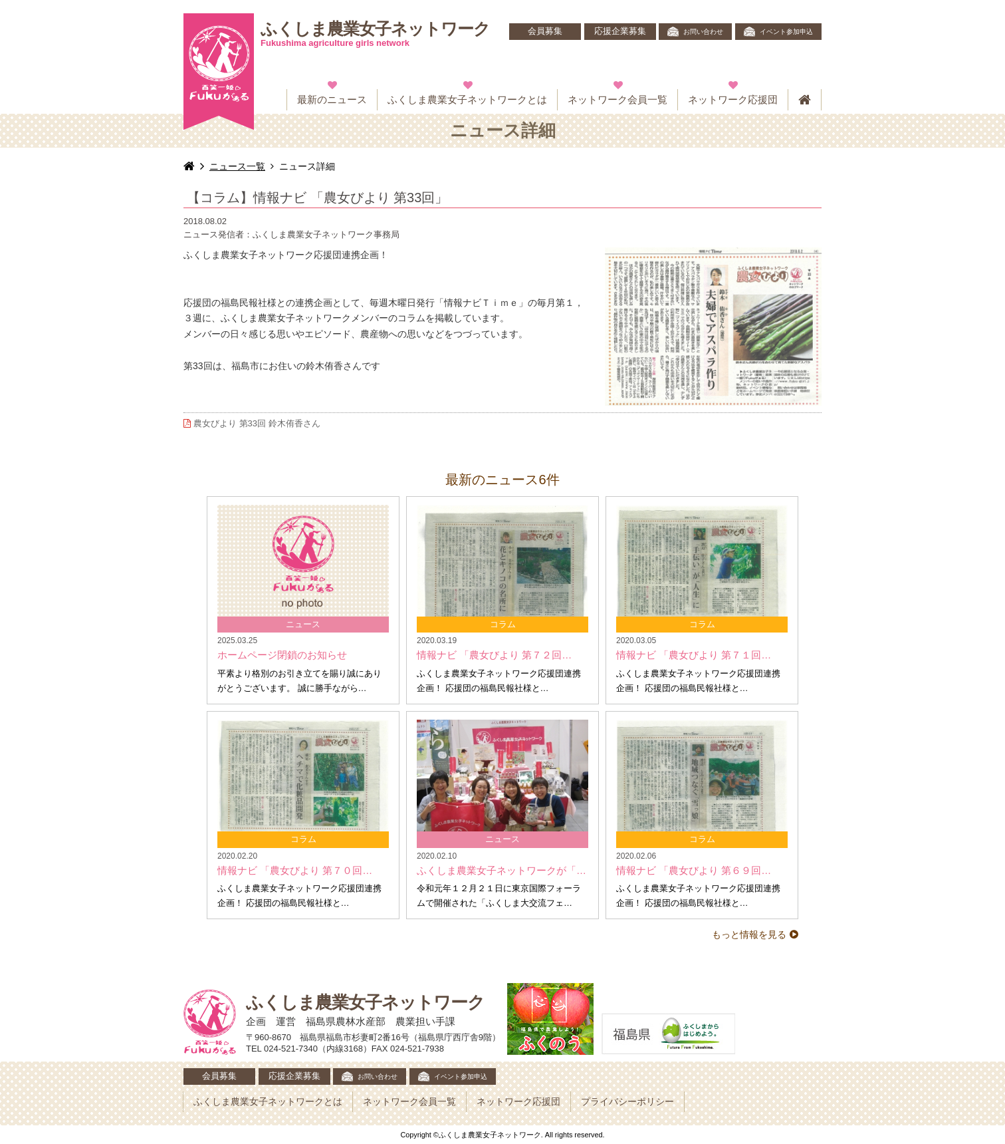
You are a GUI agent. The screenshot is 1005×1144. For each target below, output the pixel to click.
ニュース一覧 (237, 166)
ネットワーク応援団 (733, 99)
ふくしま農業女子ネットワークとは (467, 99)
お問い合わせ (703, 31)
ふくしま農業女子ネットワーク (375, 34)
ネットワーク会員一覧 (617, 99)
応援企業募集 (620, 31)
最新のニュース (332, 99)
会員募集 (545, 31)
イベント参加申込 (786, 31)
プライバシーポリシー (627, 1101)
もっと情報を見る (749, 934)
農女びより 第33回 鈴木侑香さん (251, 423)
